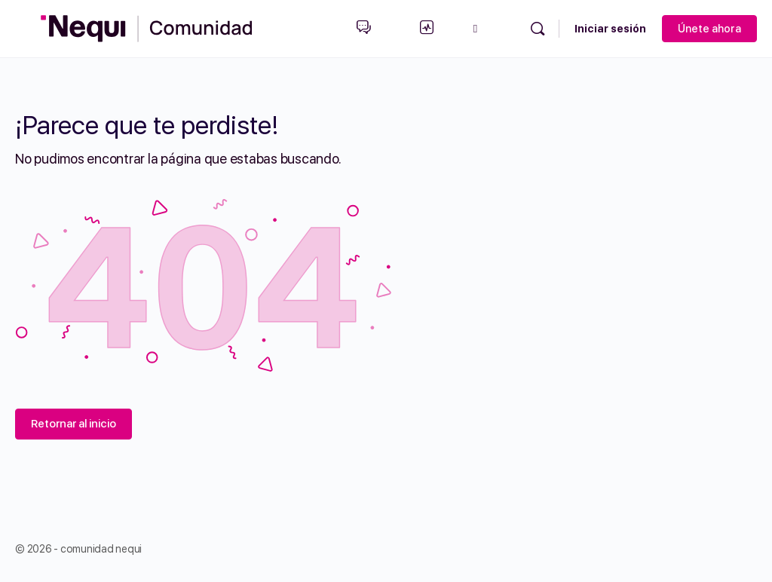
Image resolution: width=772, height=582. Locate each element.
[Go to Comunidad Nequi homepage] (147, 27)
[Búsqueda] (537, 29)
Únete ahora (709, 29)
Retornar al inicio (73, 423)
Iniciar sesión (610, 29)
